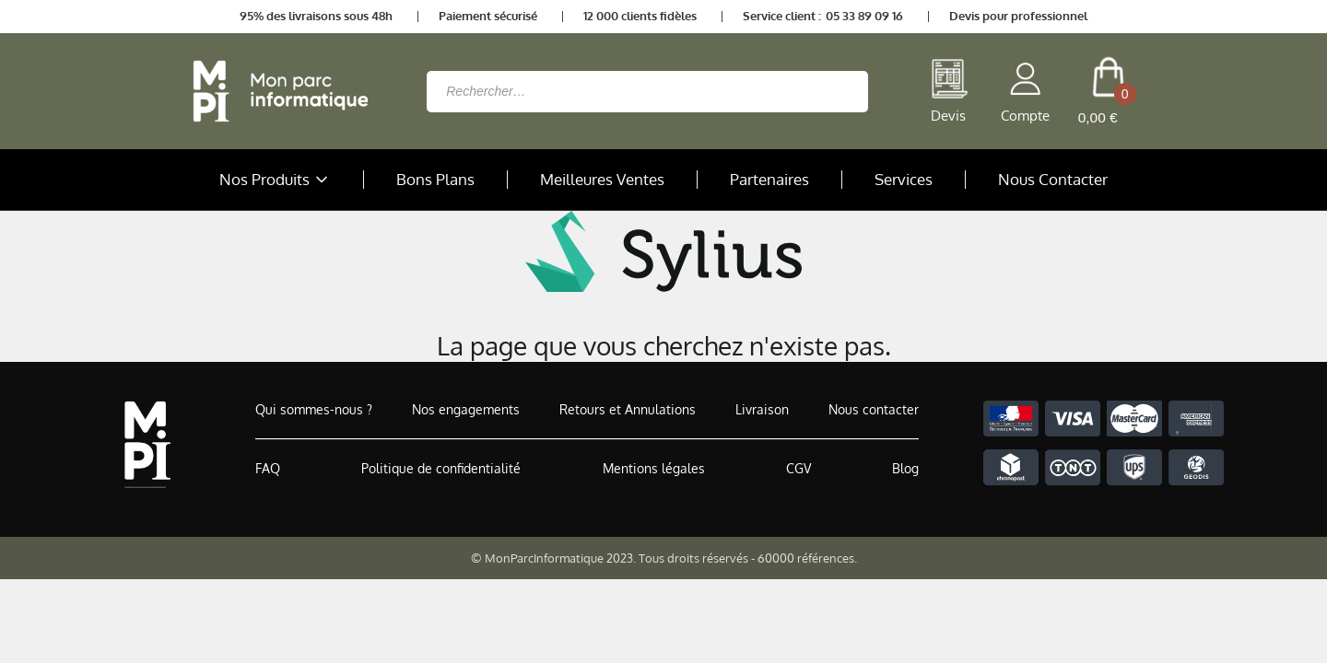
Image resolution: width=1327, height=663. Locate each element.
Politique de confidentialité (441, 468)
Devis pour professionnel (1018, 15)
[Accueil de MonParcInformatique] (147, 444)
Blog (905, 468)
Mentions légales (654, 468)
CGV (798, 468)
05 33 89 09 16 (864, 15)
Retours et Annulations (627, 409)
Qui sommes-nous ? (313, 409)
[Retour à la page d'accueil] (275, 91)
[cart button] (1108, 91)
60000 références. (807, 558)
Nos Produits (275, 179)
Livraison (762, 409)
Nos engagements (466, 409)
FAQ (267, 468)
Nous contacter (873, 409)
